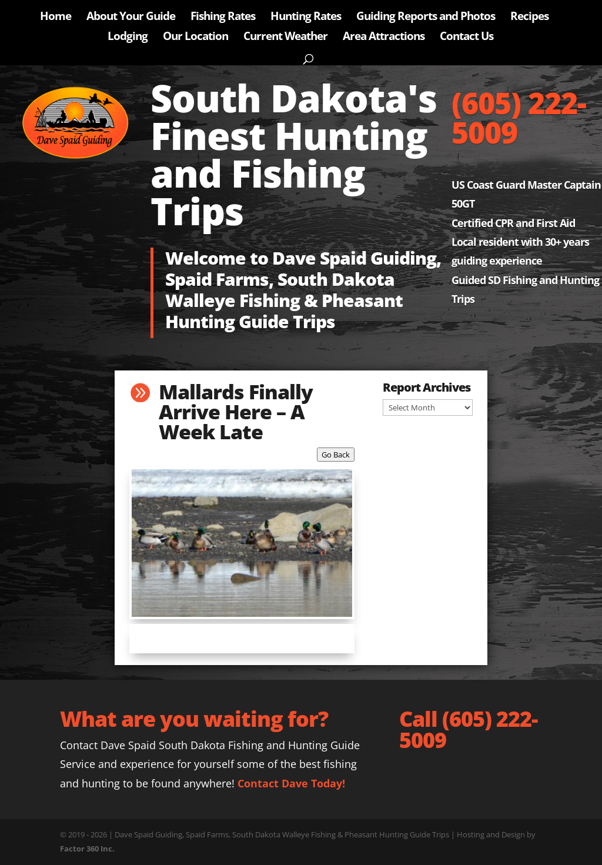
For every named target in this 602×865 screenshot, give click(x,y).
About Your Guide (130, 18)
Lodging (128, 38)
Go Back (336, 454)
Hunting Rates (305, 18)
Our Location (195, 38)
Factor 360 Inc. (87, 848)
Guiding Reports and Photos (425, 18)
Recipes (529, 18)
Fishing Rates (222, 18)
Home (55, 18)
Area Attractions (383, 38)
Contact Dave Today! (291, 783)
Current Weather (285, 38)
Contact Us (466, 38)
